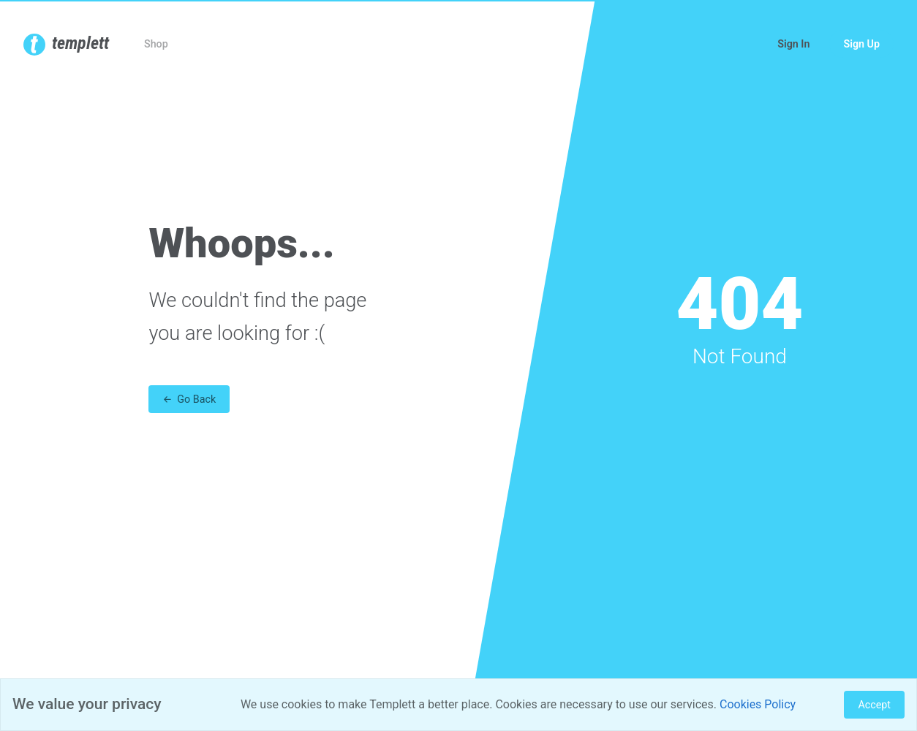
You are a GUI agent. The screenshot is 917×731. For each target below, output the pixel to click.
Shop (156, 44)
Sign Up (861, 44)
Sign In (793, 44)
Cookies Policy (758, 704)
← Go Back (189, 399)
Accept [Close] (874, 705)
